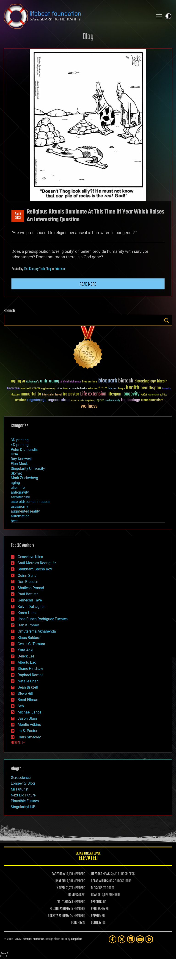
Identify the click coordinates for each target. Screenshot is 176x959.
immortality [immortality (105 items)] (31, 394)
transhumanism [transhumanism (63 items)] (152, 400)
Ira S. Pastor (27, 731)
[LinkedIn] (131, 939)
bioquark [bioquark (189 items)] (107, 381)
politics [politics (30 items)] (163, 394)
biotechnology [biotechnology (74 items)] (145, 381)
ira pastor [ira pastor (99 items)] (71, 394)
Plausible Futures (25, 801)
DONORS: (73, 895)
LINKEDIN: (60, 881)
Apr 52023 (18, 216)
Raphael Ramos (30, 675)
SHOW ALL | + (18, 743)
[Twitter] (121, 939)
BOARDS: (96, 895)
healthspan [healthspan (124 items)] (150, 388)
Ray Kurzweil (21, 459)
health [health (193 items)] (132, 388)
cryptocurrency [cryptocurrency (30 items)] (48, 388)
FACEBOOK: (58, 874)
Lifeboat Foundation (33, 939)
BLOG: (94, 888)
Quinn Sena (27, 575)
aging (15, 483)
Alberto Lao (27, 662)
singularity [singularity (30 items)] (90, 400)
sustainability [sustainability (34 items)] (112, 400)
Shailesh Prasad (31, 588)
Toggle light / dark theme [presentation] (168, 16)
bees (14, 521)
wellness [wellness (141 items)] (89, 406)
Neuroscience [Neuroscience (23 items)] (153, 395)
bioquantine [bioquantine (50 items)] (89, 381)
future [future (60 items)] (103, 388)
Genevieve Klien (30, 557)
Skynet (16, 473)
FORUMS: (76, 923)
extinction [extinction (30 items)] (92, 388)
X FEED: (61, 888)
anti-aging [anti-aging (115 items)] (49, 381)
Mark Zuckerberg (24, 478)
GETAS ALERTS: (100, 881)
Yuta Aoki (25, 650)
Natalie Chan (28, 681)
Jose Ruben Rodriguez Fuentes (43, 619)
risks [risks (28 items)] (82, 400)
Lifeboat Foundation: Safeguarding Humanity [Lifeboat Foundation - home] (76, 16)
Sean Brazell (28, 687)
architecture (20, 497)
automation (20, 516)
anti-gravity (20, 492)
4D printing (20, 445)
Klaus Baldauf (29, 638)
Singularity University (28, 468)
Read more (88, 284)
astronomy (19, 506)
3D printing (20, 440)
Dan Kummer (28, 625)
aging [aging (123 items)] (16, 381)
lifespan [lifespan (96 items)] (114, 394)
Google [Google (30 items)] (121, 388)
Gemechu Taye (30, 600)
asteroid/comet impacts (30, 502)
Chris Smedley (29, 737)
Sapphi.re (76, 939)
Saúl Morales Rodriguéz (37, 563)
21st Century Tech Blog (37, 269)
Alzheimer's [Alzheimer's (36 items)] (32, 382)
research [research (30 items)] (75, 400)
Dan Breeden (28, 582)
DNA (14, 454)
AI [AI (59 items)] (23, 381)
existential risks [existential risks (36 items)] (78, 388)
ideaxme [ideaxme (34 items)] (15, 395)
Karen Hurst (27, 613)
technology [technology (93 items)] (130, 400)
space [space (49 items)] (100, 400)
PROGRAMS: (98, 909)
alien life (18, 487)
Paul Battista (28, 594)
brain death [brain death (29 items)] (26, 388)
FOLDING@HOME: (60, 909)
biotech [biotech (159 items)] (125, 381)
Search (166, 320)
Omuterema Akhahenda (37, 631)
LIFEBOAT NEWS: (100, 874)
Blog (88, 36)
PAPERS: (96, 916)
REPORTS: (96, 902)
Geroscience (20, 777)
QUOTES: (96, 923)
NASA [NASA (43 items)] (144, 395)
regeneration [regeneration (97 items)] (58, 400)
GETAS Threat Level (88, 857)
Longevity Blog (23, 783)
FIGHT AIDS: (64, 902)
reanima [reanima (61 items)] (20, 400)
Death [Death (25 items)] (65, 388)
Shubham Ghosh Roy (35, 569)
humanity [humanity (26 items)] (166, 388)
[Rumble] (149, 939)
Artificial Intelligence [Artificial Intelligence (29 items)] (70, 381)
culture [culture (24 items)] (59, 388)
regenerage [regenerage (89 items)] (37, 400)
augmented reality (25, 511)
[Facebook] (112, 939)
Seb (21, 706)
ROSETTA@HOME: (58, 916)
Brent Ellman (28, 699)
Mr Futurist (19, 789)
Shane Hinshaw (30, 668)
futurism (60, 269)
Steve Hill (25, 693)
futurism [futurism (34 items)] (112, 388)
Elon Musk (19, 464)
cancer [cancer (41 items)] (36, 388)
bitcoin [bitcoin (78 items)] (162, 381)
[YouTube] (140, 939)
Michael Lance (29, 712)
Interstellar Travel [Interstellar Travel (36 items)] (52, 395)
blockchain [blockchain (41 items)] (13, 388)
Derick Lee (26, 656)
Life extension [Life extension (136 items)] (93, 394)
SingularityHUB (23, 807)
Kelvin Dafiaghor (31, 606)
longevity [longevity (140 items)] (131, 394)
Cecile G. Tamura (31, 644)
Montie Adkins (29, 724)
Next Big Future (23, 795)
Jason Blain (27, 718)
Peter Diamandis (24, 449)
